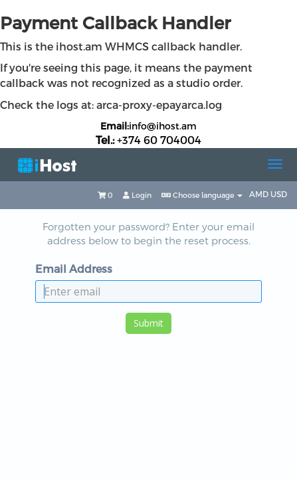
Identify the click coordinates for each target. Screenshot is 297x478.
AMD (259, 194)
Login (137, 195)
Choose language (202, 195)
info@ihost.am (163, 125)
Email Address (73, 268)
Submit (148, 323)
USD (278, 194)
